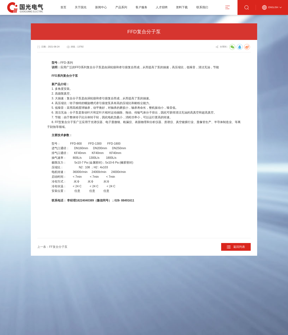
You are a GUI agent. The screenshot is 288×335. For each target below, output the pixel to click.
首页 (63, 7)
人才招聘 (162, 7)
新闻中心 (101, 7)
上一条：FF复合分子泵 (52, 246)
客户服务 (141, 7)
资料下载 (182, 7)
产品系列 (121, 7)
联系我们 (202, 7)
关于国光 (81, 7)
